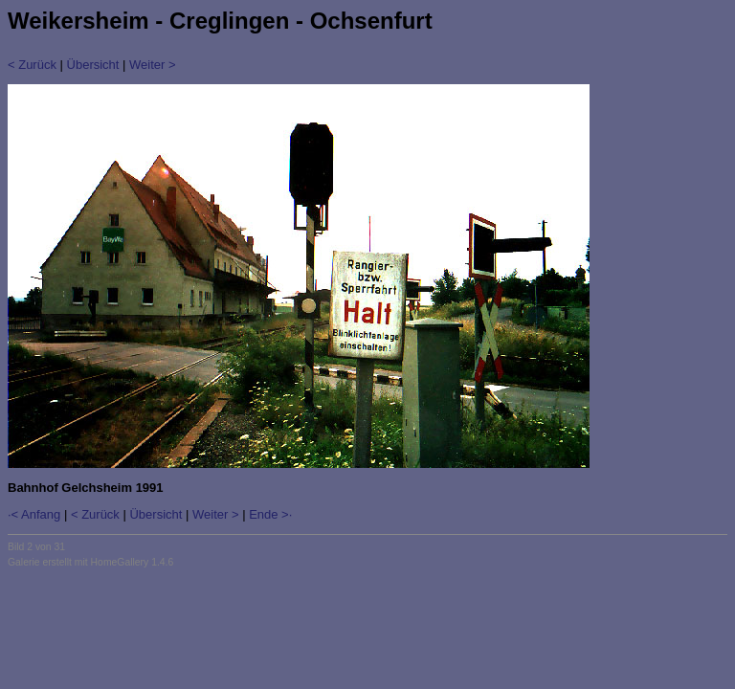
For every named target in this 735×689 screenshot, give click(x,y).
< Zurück (32, 64)
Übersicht (93, 64)
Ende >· (270, 514)
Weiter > (152, 64)
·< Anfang (34, 514)
